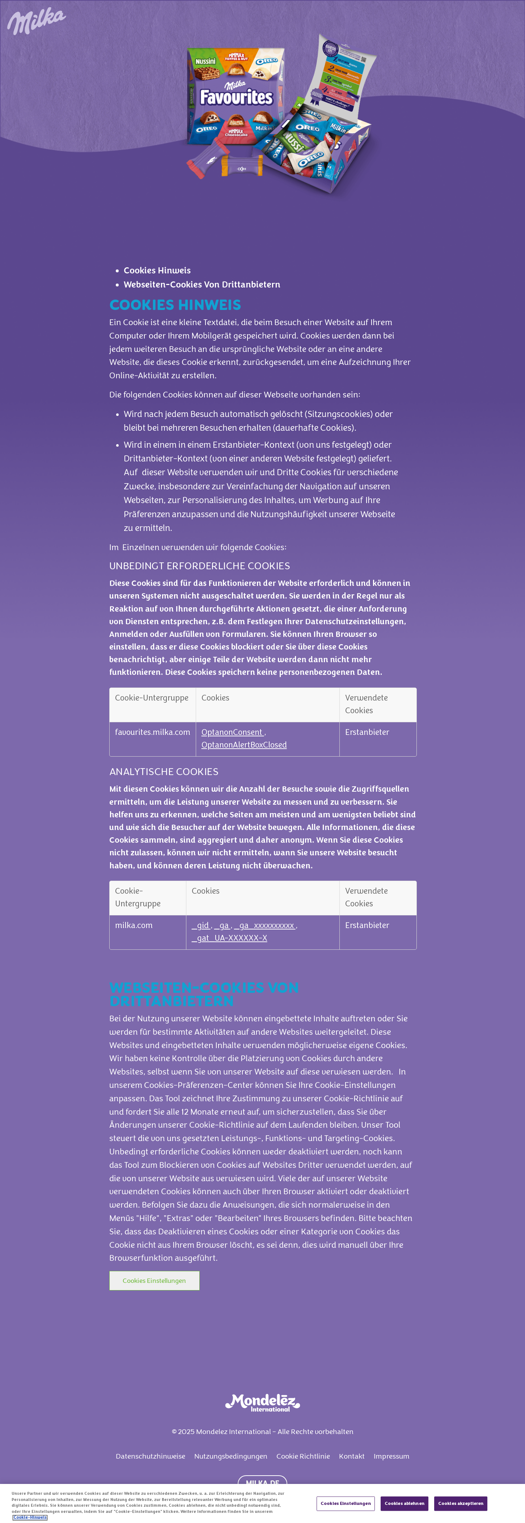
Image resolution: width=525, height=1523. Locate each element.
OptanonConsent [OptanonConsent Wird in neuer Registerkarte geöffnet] (233, 733)
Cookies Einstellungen (154, 1281)
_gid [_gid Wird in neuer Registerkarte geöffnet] (201, 926)
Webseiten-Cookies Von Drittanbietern (202, 284)
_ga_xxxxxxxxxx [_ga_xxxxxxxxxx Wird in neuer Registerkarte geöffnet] (265, 926)
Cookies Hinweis (157, 270)
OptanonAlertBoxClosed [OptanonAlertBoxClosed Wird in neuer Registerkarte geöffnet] (244, 745)
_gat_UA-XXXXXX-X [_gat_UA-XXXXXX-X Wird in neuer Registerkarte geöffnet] (229, 939)
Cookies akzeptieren (460, 1508)
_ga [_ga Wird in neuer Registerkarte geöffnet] (222, 926)
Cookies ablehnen (404, 1508)
